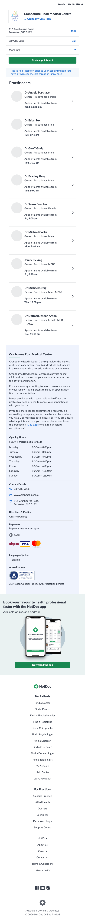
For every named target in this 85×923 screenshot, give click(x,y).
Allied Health (42, 802)
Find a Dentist (42, 709)
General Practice (42, 796)
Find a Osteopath (42, 747)
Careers (42, 851)
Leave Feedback (42, 778)
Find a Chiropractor (42, 728)
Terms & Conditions (42, 864)
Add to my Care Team (38, 19)
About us (42, 845)
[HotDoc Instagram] (48, 888)
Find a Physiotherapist (42, 715)
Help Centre (42, 772)
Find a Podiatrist (42, 722)
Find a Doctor (42, 703)
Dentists (42, 808)
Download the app (42, 665)
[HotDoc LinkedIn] (42, 888)
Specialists (42, 815)
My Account (42, 766)
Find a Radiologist (42, 759)
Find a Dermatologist (42, 753)
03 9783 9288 (21, 489)
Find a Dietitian (42, 741)
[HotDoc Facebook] (37, 888)
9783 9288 (33, 424)
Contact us (42, 857)
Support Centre (42, 827)
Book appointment (42, 60)
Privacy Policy (42, 870)
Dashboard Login (42, 821)
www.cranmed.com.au (26, 495)
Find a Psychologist (42, 734)
